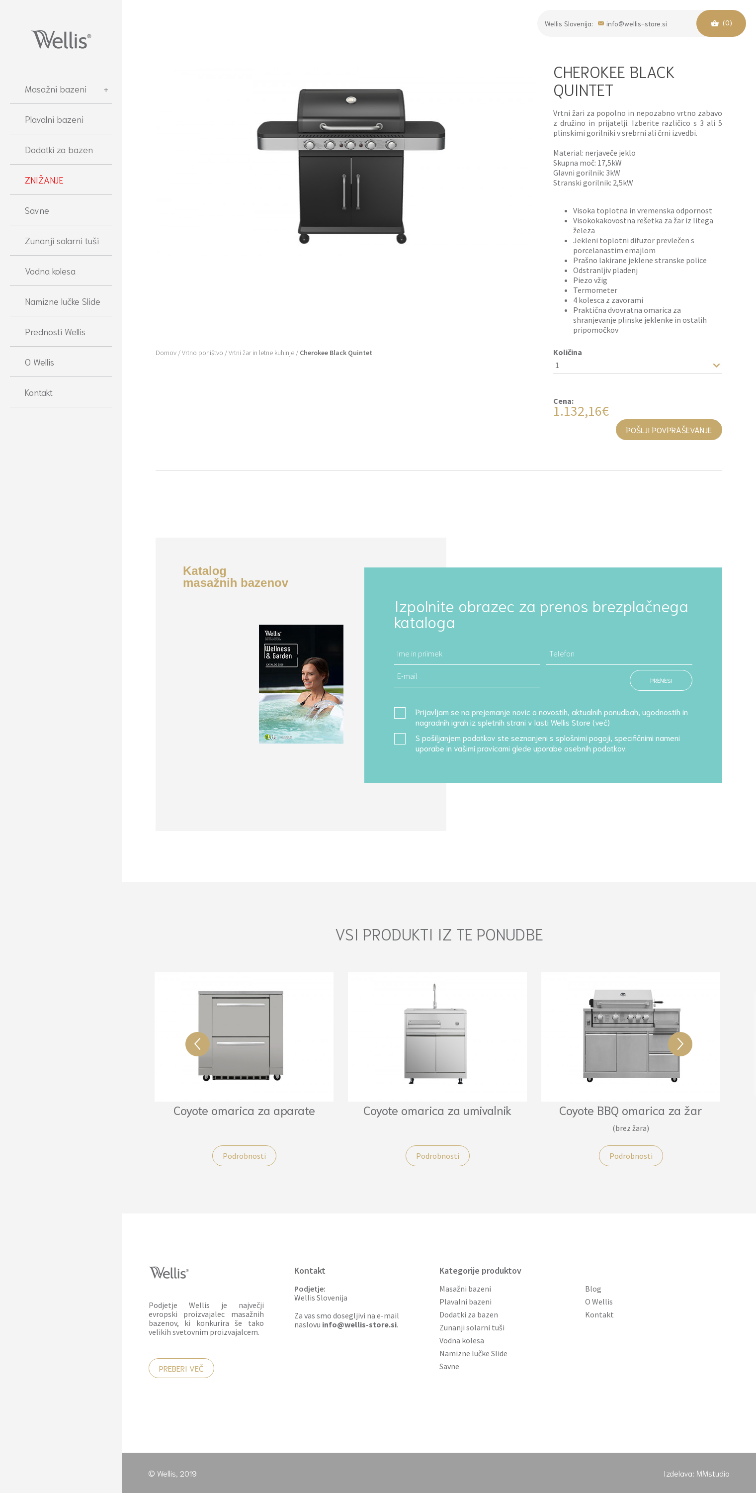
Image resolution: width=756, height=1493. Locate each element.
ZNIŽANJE (44, 180)
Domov (166, 352)
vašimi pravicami (482, 748)
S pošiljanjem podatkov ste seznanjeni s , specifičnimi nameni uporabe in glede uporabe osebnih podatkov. (548, 742)
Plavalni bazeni (54, 119)
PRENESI (661, 680)
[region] (61, 778)
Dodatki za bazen (59, 149)
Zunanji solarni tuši (62, 240)
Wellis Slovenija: (569, 23)
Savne (37, 210)
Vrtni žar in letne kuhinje (261, 352)
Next (680, 1044)
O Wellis (39, 362)
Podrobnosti (244, 1156)
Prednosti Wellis (55, 331)
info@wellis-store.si (632, 23)
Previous (197, 1044)
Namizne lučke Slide (62, 301)
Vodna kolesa (50, 271)
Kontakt (39, 392)
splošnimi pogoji (583, 737)
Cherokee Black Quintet (336, 352)
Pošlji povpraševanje (669, 429)
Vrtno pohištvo (202, 352)
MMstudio (713, 1473)
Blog (593, 1289)
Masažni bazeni (66, 88)
